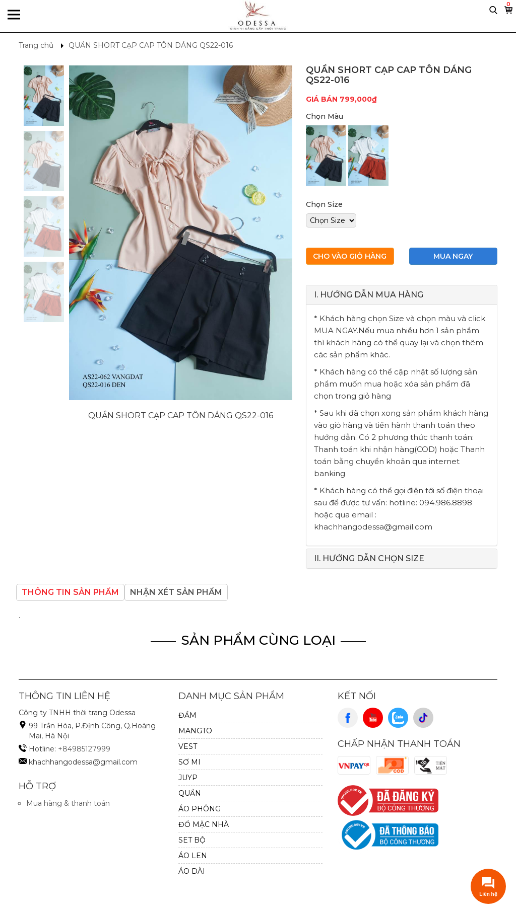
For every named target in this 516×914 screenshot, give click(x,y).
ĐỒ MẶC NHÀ (203, 824)
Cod (392, 765)
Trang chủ (36, 45)
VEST (187, 746)
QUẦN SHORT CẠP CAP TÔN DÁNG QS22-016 (151, 45)
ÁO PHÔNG (199, 808)
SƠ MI (189, 762)
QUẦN (189, 793)
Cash (430, 765)
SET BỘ (192, 840)
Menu (14, 16)
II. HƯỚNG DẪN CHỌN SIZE (369, 558)
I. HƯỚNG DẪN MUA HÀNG (368, 294)
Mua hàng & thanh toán (68, 803)
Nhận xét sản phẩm (176, 592)
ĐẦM (187, 715)
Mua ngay (453, 256)
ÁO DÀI (191, 871)
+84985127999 (84, 748)
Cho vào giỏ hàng (349, 256)
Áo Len (192, 855)
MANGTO (195, 730)
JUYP (188, 777)
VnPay (354, 765)
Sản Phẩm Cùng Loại (258, 640)
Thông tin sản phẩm (70, 592)
